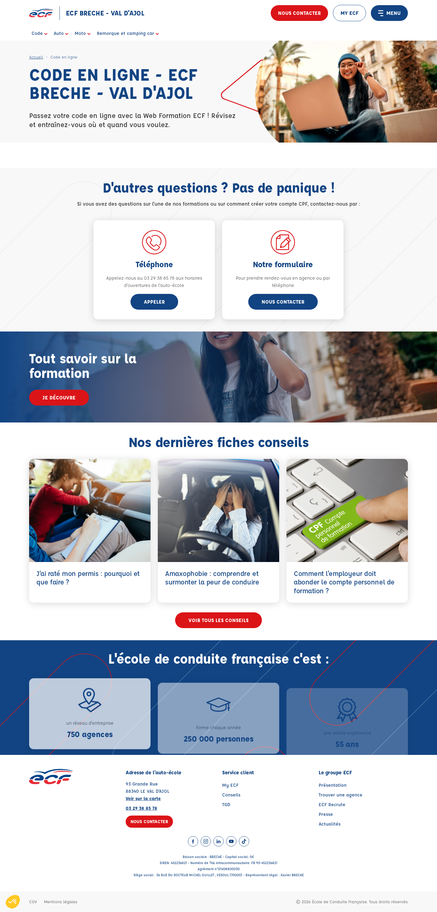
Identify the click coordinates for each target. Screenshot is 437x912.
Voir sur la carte (143, 798)
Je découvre (59, 397)
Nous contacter (299, 13)
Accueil (36, 56)
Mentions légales (60, 901)
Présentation (333, 785)
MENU (389, 13)
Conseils (231, 795)
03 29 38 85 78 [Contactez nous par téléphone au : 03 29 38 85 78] (141, 808)
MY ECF (349, 13)
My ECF (230, 785)
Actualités (329, 824)
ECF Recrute (332, 804)
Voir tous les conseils (218, 620)
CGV (33, 901)
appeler (154, 301)
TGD (226, 804)
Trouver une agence (340, 795)
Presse (326, 814)
